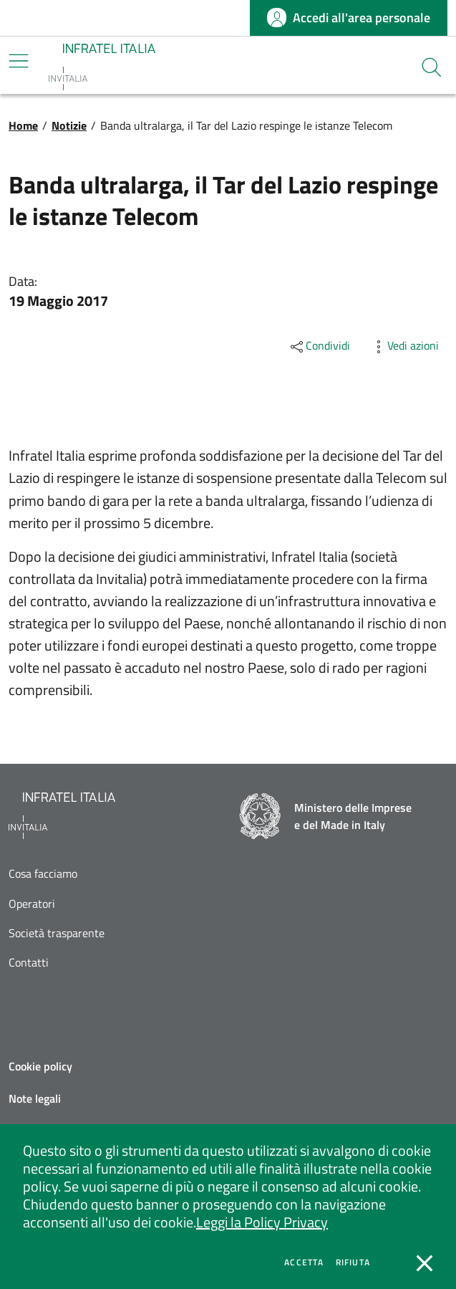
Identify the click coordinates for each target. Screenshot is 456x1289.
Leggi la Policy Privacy (262, 1222)
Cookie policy (40, 1066)
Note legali (35, 1098)
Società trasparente (57, 933)
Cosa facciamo (43, 874)
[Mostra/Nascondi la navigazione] (18, 60)
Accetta (304, 1262)
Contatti (29, 962)
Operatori (32, 904)
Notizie (69, 125)
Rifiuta (353, 1262)
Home (23, 125)
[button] (431, 67)
